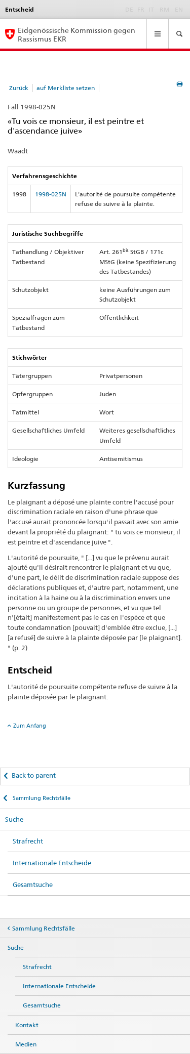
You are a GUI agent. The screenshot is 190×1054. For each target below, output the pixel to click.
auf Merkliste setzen (65, 88)
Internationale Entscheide (52, 863)
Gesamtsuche (33, 884)
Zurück (18, 88)
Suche (14, 819)
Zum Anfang (29, 725)
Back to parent (34, 775)
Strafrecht (28, 841)
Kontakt (27, 1025)
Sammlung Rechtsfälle (40, 798)
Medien (25, 1044)
